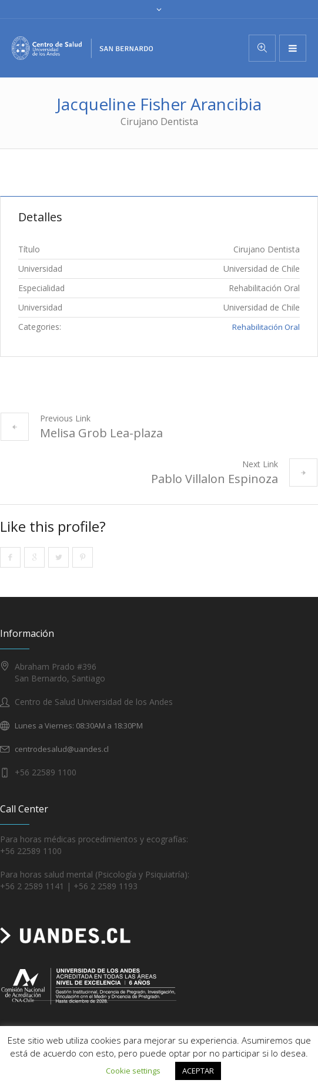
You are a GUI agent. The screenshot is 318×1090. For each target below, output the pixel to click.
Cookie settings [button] (133, 1070)
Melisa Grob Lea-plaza (101, 433)
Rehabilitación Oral (266, 327)
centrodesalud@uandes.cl (62, 749)
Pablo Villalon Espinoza (214, 479)
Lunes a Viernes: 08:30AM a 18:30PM (79, 725)
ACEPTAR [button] (198, 1070)
